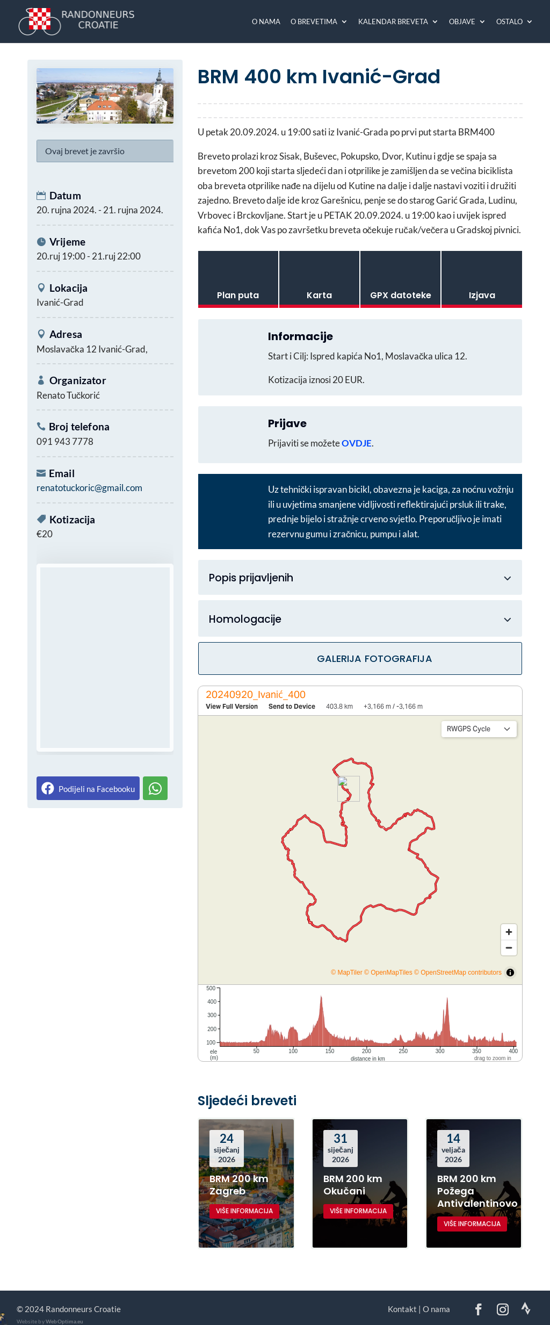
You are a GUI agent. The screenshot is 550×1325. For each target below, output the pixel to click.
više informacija (244, 1210)
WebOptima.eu (64, 1321)
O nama (266, 22)
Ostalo (509, 22)
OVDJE (357, 443)
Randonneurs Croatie (83, 1309)
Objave (462, 22)
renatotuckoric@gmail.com (89, 487)
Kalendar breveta (393, 22)
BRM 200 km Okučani (352, 1185)
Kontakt (402, 1309)
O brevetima (314, 22)
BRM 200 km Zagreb (239, 1185)
